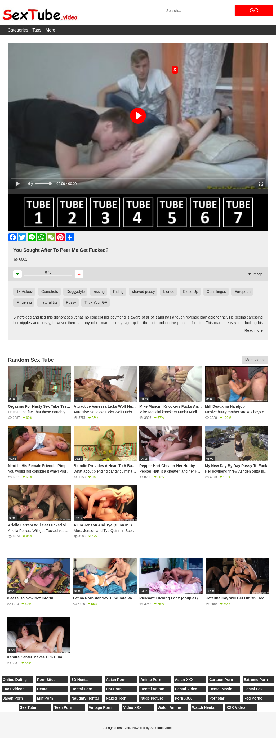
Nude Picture (151, 698)
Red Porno (253, 698)
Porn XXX (183, 698)
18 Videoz (24, 291)
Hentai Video (186, 689)
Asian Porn (116, 680)
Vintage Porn (100, 707)
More (50, 30)
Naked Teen (116, 698)
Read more (253, 330)
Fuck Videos (13, 689)
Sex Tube (28, 707)
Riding (118, 291)
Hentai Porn (82, 689)
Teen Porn (63, 707)
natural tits (48, 302)
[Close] (0, 741)
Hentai (42, 689)
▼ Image (255, 274)
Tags (36, 30)
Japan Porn (13, 698)
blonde (168, 291)
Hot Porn (114, 689)
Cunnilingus (216, 291)
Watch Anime (169, 707)
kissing (99, 291)
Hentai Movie (220, 689)
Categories (18, 30)
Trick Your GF (95, 302)
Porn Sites (46, 680)
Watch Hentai (203, 707)
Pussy (71, 302)
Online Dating (15, 680)
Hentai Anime (152, 689)
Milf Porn (45, 698)
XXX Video (235, 707)
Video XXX (132, 707)
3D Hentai (80, 680)
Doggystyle (75, 291)
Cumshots (49, 291)
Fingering (24, 302)
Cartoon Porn (221, 680)
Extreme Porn (256, 680)
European (242, 291)
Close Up (190, 291)
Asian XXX (184, 680)
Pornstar (217, 698)
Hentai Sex (253, 689)
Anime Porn (150, 680)
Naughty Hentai (85, 698)
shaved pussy (143, 291)
